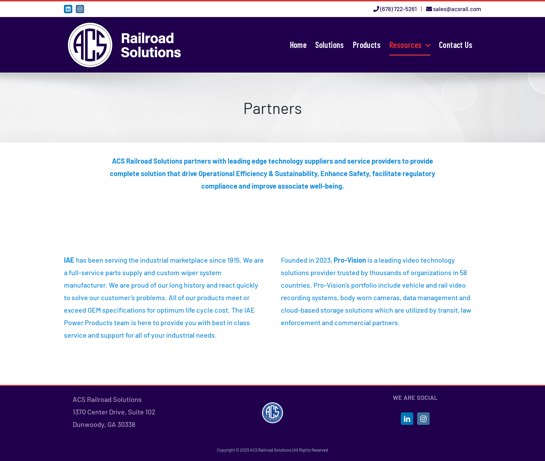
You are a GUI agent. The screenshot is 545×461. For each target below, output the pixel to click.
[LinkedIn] (407, 418)
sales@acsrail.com (457, 8)
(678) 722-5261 (398, 8)
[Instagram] (423, 418)
